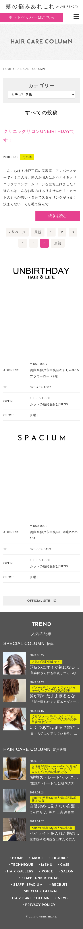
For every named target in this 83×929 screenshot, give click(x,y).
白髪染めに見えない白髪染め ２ (55, 806)
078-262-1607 (40, 387)
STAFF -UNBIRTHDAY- (40, 878)
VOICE (47, 871)
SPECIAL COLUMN (40, 891)
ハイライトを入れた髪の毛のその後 (55, 833)
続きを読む (57, 216)
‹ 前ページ (17, 232)
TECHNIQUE (22, 865)
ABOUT (38, 858)
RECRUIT (60, 885)
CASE (65, 865)
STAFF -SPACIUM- (28, 885)
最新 (37, 232)
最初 (57, 243)
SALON (67, 871)
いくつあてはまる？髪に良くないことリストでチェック (55, 727)
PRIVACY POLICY (40, 905)
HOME (18, 858)
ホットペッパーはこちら (31, 17)
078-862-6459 (40, 549)
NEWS (63, 898)
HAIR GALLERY (20, 871)
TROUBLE (60, 858)
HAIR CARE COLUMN (31, 898)
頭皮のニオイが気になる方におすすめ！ (55, 667)
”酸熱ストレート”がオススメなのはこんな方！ (55, 777)
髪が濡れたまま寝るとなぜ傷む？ (55, 696)
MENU (46, 865)
